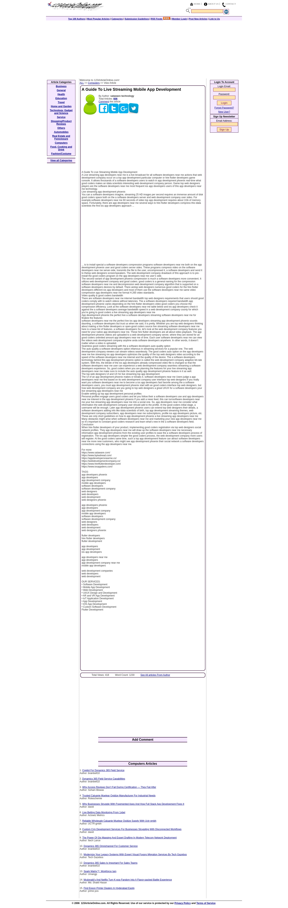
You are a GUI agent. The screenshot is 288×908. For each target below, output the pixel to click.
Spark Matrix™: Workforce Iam (100, 871)
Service (61, 117)
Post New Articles (198, 19)
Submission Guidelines (137, 19)
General (61, 90)
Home (197, 4)
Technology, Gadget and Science (61, 112)
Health (61, 94)
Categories (117, 19)
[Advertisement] (144, 48)
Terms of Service (206, 903)
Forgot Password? (224, 107)
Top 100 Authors (76, 19)
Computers (94, 83)
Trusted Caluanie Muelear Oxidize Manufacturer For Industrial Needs (118, 795)
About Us (213, 4)
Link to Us (214, 19)
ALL (82, 83)
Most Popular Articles (98, 19)
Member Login (179, 19)
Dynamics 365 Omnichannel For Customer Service (111, 846)
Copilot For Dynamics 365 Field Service (103, 770)
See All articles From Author (155, 675)
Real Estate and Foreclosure (61, 137)
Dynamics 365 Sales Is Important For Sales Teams (110, 863)
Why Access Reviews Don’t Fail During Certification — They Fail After (119, 787)
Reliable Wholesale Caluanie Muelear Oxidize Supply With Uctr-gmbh (119, 820)
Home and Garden (61, 106)
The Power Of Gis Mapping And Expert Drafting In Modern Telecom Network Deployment (129, 837)
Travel (61, 102)
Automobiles (61, 132)
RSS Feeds (160, 19)
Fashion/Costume (61, 153)
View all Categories (61, 160)
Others (61, 128)
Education (61, 98)
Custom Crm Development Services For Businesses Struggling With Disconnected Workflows (131, 829)
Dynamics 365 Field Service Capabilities (103, 778)
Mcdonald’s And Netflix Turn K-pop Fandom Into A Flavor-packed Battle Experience (128, 879)
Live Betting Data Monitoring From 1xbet (103, 812)
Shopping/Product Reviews (61, 122)
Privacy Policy (182, 903)
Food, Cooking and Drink (61, 148)
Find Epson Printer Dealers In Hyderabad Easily (109, 888)
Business (61, 86)
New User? (224, 111)
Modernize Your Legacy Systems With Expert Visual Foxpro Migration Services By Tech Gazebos (135, 854)
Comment (104, 101)
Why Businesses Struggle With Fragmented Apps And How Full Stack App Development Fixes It (133, 804)
